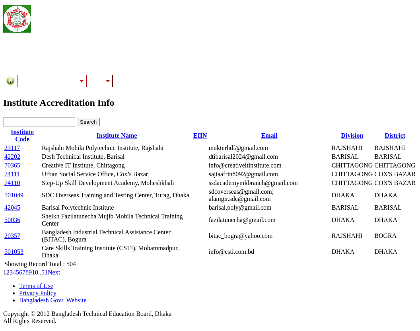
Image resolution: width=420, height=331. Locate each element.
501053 (13, 251)
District (395, 135)
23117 (12, 147)
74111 (12, 174)
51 (44, 272)
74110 (12, 182)
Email (269, 135)
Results (99, 81)
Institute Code (22, 135)
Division (352, 135)
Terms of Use (36, 285)
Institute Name (117, 135)
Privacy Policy (37, 293)
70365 (12, 165)
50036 (12, 219)
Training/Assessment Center (52, 81)
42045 (12, 207)
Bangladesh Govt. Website (53, 300)
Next (54, 272)
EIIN (200, 135)
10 (35, 272)
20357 (12, 235)
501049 (13, 195)
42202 (12, 156)
